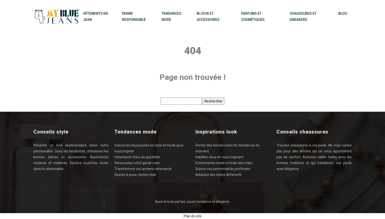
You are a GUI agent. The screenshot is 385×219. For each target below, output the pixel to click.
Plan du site (193, 216)
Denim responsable (134, 17)
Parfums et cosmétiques (253, 17)
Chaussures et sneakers (303, 17)
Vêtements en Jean (95, 17)
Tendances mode (171, 17)
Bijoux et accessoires (208, 17)
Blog (342, 13)
